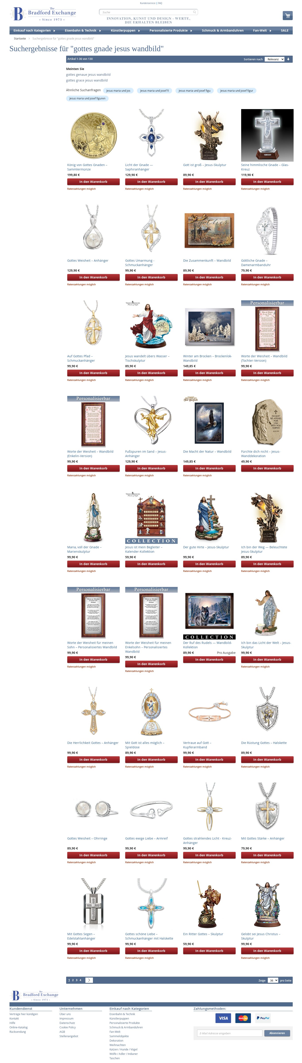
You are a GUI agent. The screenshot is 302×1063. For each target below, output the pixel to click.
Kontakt (14, 1018)
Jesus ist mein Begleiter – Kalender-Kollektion (143, 549)
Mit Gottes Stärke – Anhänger (263, 838)
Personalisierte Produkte (125, 1023)
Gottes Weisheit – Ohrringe (87, 838)
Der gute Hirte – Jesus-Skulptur (206, 547)
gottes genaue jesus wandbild (88, 74)
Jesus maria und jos (118, 90)
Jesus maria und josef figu (194, 90)
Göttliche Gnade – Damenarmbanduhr (256, 262)
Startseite (20, 38)
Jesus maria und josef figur (236, 90)
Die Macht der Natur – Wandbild (207, 451)
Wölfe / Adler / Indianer (124, 1053)
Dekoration (116, 1040)
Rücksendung (18, 1031)
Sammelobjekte (119, 1036)
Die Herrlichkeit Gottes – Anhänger (93, 743)
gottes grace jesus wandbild (87, 80)
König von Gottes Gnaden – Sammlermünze (87, 167)
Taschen (115, 1058)
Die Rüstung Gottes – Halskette (264, 743)
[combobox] (148, 12)
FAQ (160, 3)
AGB (62, 1031)
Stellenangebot (69, 1036)
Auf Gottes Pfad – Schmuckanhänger (81, 358)
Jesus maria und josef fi (154, 90)
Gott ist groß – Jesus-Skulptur (204, 165)
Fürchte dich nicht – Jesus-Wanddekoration (260, 453)
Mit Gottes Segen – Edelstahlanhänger (81, 936)
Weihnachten (118, 1045)
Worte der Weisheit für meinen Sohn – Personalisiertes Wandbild (92, 645)
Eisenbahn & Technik (122, 1014)
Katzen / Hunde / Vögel (123, 1049)
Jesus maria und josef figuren (87, 98)
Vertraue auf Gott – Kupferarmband (197, 745)
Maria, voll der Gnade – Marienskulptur (84, 549)
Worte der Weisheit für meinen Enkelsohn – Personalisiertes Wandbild (148, 647)
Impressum (66, 1018)
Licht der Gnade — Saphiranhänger (139, 167)
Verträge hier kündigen (24, 1014)
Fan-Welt (115, 1031)
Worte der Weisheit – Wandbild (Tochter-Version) (264, 358)
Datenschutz (67, 1023)
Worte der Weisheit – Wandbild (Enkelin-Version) (90, 453)
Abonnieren (277, 1033)
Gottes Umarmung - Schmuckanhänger (139, 262)
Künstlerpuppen (119, 1018)
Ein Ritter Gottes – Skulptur (203, 934)
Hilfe (12, 1023)
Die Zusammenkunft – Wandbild (207, 260)
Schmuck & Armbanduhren (126, 1027)
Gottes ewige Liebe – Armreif (146, 838)
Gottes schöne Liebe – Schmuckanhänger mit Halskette (149, 936)
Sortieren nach (253, 59)
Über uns (65, 1014)
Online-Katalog (19, 1027)
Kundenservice (148, 3)
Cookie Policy (68, 1027)
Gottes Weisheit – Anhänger (87, 260)
